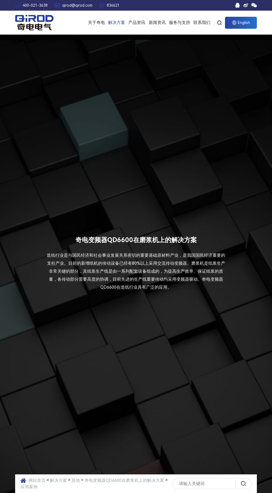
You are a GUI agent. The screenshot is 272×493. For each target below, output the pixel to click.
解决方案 (116, 22)
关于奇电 (96, 22)
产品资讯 (136, 22)
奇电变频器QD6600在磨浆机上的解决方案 (124, 480)
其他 (75, 480)
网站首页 (36, 480)
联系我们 (201, 22)
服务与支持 (179, 22)
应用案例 (28, 486)
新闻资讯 (157, 22)
